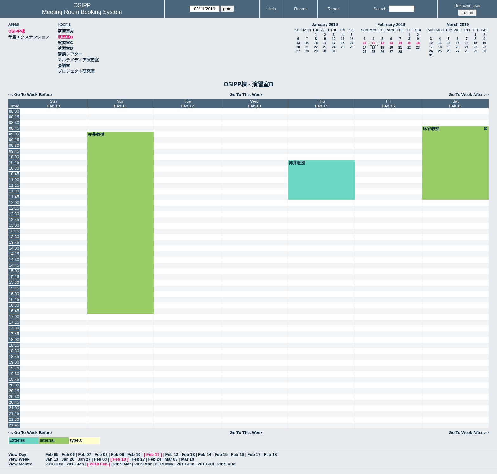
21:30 (14, 419)
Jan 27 (84, 459)
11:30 (14, 191)
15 (316, 43)
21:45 (14, 425)
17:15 (14, 322)
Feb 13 (188, 454)
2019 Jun (185, 464)
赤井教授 (96, 134)
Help (272, 8)
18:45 (14, 356)
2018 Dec (54, 464)
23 (324, 47)
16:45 (14, 310)
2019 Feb (99, 464)
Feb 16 (237, 454)
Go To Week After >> (469, 94)
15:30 (14, 282)
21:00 (14, 408)
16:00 (14, 293)
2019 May (164, 464)
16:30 (14, 305)
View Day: (18, 454)
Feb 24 (154, 459)
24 (333, 47)
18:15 (14, 345)
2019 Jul (206, 464)
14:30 (14, 259)
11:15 (14, 185)
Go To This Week (245, 94)
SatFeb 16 (455, 103)
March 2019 (457, 24)
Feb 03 (100, 459)
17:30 (14, 328)
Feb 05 (51, 454)
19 (351, 43)
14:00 (14, 248)
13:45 (14, 242)
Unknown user (467, 5)
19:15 (14, 368)
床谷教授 (455, 128)
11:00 (14, 179)
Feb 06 (68, 454)
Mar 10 (187, 459)
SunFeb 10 (53, 103)
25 (342, 47)
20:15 (14, 390)
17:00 (14, 316)
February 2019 (391, 24)
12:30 (14, 213)
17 (333, 43)
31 (333, 51)
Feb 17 (253, 454)
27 (298, 51)
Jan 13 (51, 459)
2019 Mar (122, 464)
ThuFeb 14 (321, 103)
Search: (380, 8)
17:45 (14, 333)
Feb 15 (221, 454)
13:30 (14, 236)
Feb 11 (152, 454)
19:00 (14, 362)
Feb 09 (117, 454)
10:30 (14, 168)
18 (342, 43)
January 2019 (325, 24)
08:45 (14, 128)
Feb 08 (100, 454)
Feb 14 (204, 454)
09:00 (14, 134)
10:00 (14, 156)
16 (324, 43)
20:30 (14, 396)
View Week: (19, 459)
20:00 (14, 385)
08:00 (14, 111)
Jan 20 (67, 459)
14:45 (14, 265)
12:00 (14, 202)
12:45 (14, 219)
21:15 (14, 413)
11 (342, 39)
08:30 (14, 122)
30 (324, 51)
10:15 (14, 162)
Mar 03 (171, 459)
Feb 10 (133, 454)
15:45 (14, 288)
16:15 (14, 299)
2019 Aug (226, 464)
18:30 (14, 350)
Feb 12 (171, 454)
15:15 (14, 276)
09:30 (14, 145)
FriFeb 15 (388, 103)
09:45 (14, 151)
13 (298, 43)
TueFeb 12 (187, 103)
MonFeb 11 (120, 103)
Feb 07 (84, 454)
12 (351, 39)
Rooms (300, 8)
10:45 (14, 174)
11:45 (14, 196)
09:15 (14, 139)
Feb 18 (270, 454)
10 (333, 39)
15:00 (14, 271)
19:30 (14, 373)
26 (351, 47)
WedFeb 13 (254, 103)
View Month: (20, 464)
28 (307, 51)
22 (316, 47)
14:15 (14, 253)
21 (307, 47)
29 (316, 51)
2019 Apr (143, 464)
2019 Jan (75, 464)
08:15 (14, 116)
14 (307, 43)
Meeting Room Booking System (82, 12)
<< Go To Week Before (30, 94)
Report (333, 8)
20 (298, 47)
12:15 (14, 208)
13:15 (14, 231)
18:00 (14, 339)
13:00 (14, 225)
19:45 (14, 379)
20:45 (14, 402)
